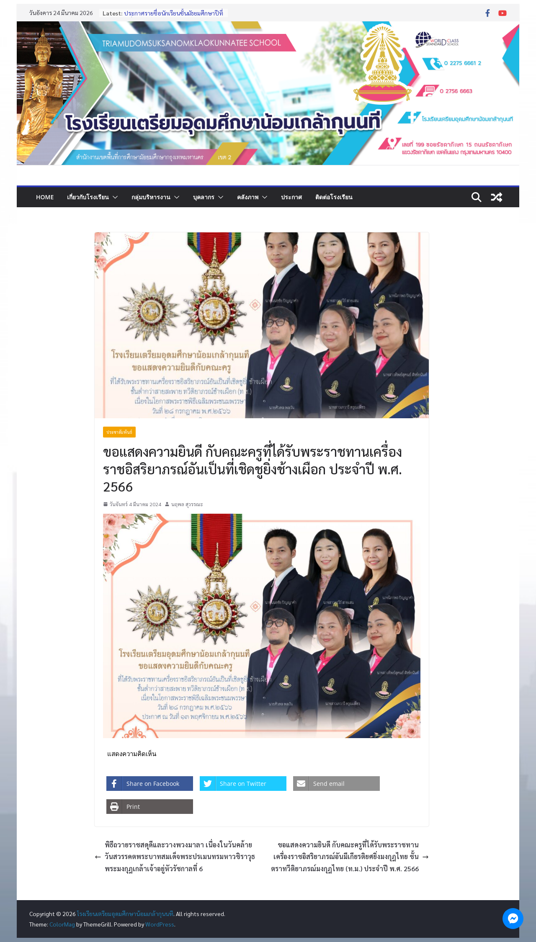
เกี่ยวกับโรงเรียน (88, 197)
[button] (113, 197)
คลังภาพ (247, 197)
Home (45, 197)
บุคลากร (203, 197)
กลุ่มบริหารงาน (150, 197)
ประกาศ (291, 197)
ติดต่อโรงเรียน (334, 197)
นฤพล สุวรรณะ (187, 504)
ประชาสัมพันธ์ (119, 432)
